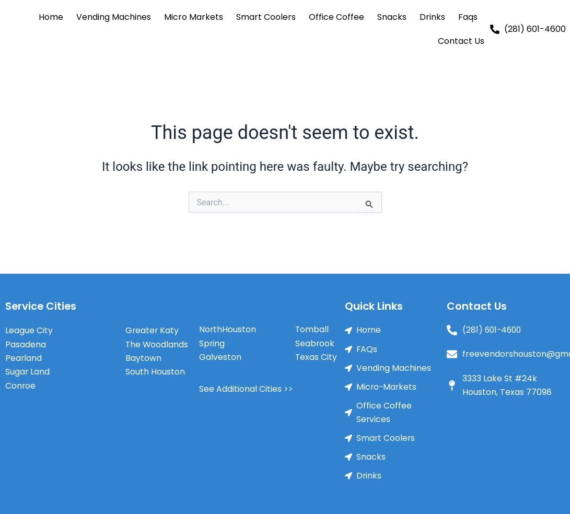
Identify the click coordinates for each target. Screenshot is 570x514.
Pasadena (25, 344)
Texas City (316, 357)
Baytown (143, 358)
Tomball (312, 329)
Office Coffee (336, 17)
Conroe (20, 385)
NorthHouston (228, 329)
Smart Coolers (266, 17)
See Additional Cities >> (246, 389)
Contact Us (461, 41)
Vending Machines (113, 17)
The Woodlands (157, 344)
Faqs (468, 17)
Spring (212, 343)
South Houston (155, 372)
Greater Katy (152, 330)
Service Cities (41, 306)
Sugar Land (27, 372)
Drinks (432, 17)
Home (51, 17)
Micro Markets (193, 17)
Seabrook (315, 343)
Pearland (23, 358)
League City (29, 330)
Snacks (391, 17)
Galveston (220, 357)
